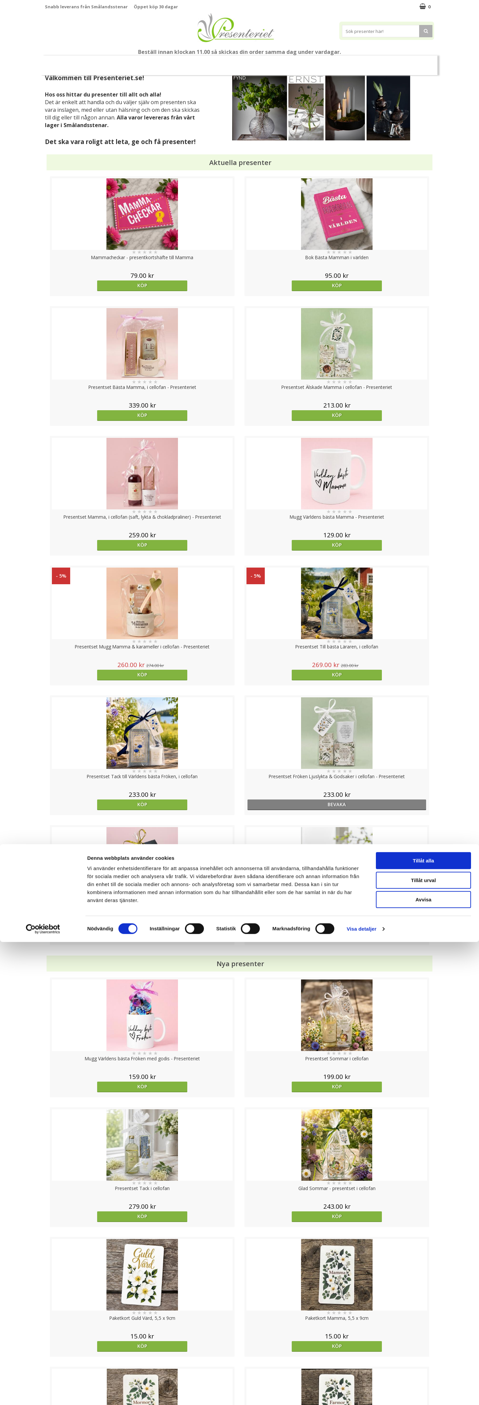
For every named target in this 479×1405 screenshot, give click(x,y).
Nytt (58, 63)
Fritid (361, 62)
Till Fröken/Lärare (135, 62)
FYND (239, 78)
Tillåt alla (423, 1323)
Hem (310, 62)
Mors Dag (89, 62)
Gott (388, 62)
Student (174, 63)
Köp (93, 285)
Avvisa (423, 1362)
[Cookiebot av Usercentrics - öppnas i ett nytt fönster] (43, 1392)
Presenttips (277, 62)
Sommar (201, 63)
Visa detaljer (361, 1392)
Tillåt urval (423, 1343)
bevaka (191, 545)
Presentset (237, 62)
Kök (336, 62)
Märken (416, 62)
